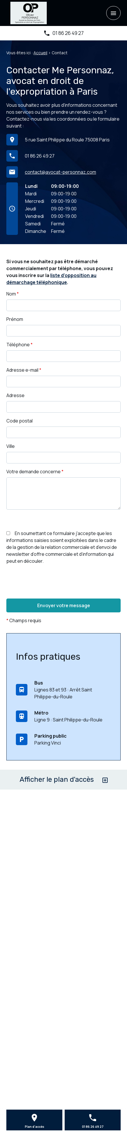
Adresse (15, 395)
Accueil (40, 52)
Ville (10, 446)
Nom (12, 294)
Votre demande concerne (35, 471)
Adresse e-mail (23, 370)
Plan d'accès (34, 1127)
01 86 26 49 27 (68, 33)
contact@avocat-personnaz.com (60, 172)
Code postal (19, 421)
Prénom (14, 319)
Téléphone (19, 344)
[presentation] (50, 593)
